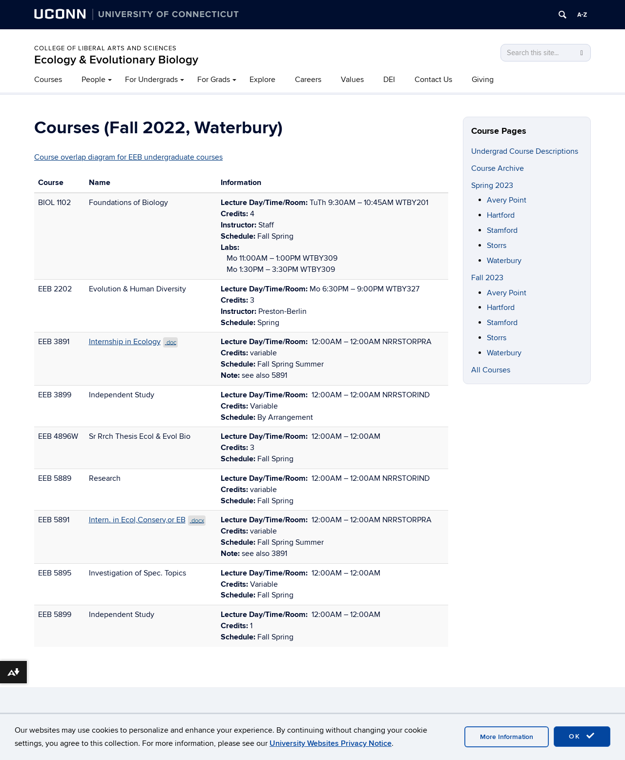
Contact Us (433, 79)
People (93, 79)
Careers (308, 79)
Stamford (502, 230)
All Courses (490, 370)
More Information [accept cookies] (506, 737)
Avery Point (506, 200)
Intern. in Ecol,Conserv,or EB (147, 520)
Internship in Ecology (133, 342)
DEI (389, 79)
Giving (483, 79)
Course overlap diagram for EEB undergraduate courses (128, 157)
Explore (262, 79)
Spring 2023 (492, 185)
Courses (48, 79)
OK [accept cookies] (582, 736)
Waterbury (504, 261)
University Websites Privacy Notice (331, 743)
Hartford (501, 215)
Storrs (496, 245)
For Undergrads (151, 79)
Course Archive (497, 168)
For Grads (213, 79)
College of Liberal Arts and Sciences (105, 48)
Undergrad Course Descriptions (524, 151)
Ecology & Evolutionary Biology (116, 60)
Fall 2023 (487, 278)
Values (352, 79)
